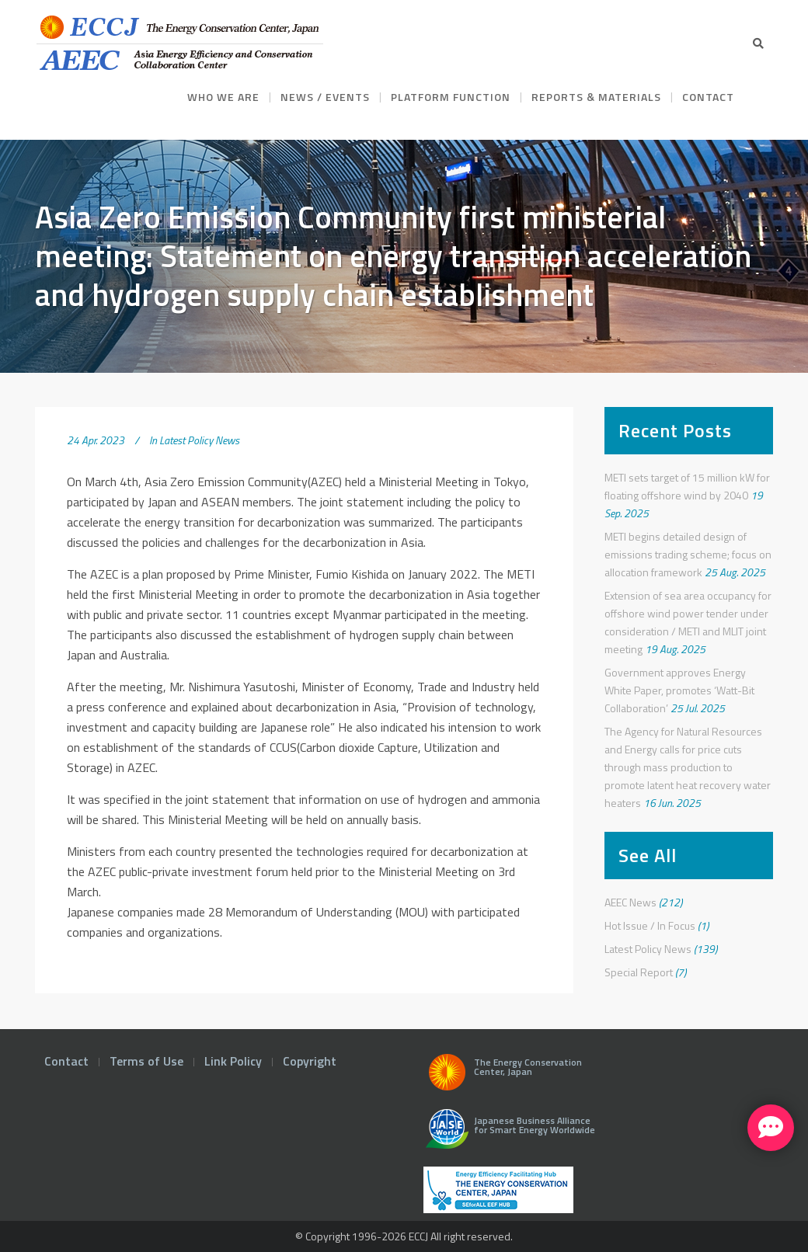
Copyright (309, 1060)
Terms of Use (146, 1060)
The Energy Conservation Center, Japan (502, 1076)
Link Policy (233, 1060)
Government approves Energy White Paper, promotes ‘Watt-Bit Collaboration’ (679, 690)
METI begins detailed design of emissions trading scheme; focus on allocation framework (687, 554)
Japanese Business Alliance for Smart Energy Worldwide (506, 1134)
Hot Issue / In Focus (649, 925)
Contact (66, 1060)
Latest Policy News (199, 440)
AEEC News (630, 902)
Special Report (638, 972)
